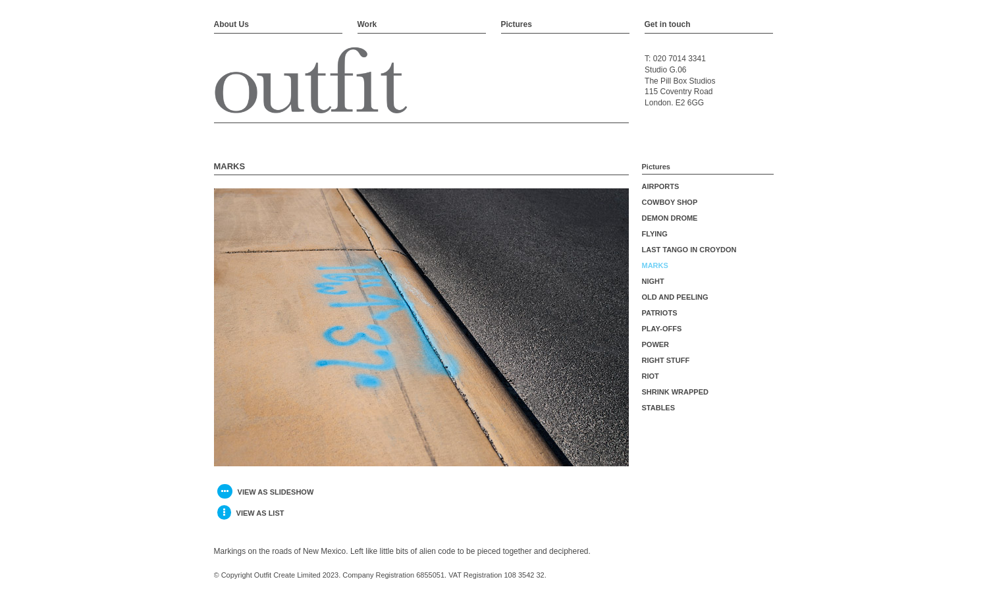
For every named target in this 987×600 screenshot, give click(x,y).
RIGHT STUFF (666, 360)
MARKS (655, 265)
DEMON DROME (670, 218)
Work (367, 24)
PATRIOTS (660, 313)
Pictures (516, 24)
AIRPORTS (661, 186)
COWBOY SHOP (670, 202)
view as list (250, 512)
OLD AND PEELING (675, 297)
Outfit (311, 81)
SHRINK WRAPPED (675, 392)
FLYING (655, 234)
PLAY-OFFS (662, 329)
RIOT (650, 376)
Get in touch (668, 24)
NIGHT (653, 281)
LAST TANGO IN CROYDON (689, 250)
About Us (231, 24)
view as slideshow (265, 491)
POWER (656, 344)
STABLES (659, 408)
